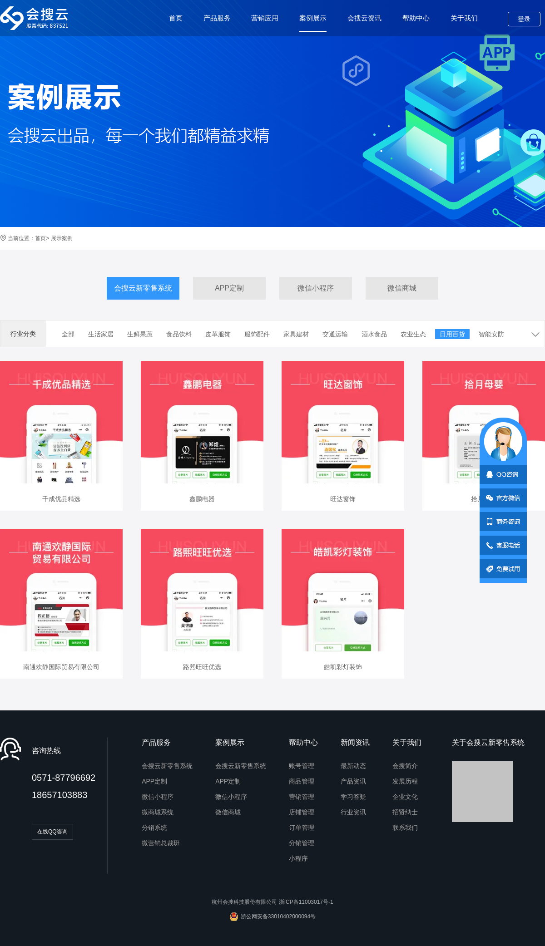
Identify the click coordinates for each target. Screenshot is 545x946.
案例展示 (313, 23)
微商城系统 (157, 812)
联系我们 (405, 827)
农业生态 (413, 334)
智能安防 (491, 334)
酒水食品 (374, 334)
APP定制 (229, 288)
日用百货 (452, 334)
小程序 (298, 858)
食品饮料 (179, 334)
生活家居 (101, 334)
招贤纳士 (405, 812)
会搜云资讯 (364, 18)
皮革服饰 (218, 334)
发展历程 (405, 781)
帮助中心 (416, 18)
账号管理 (301, 765)
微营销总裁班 (161, 843)
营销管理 (301, 796)
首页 (176, 18)
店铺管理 (301, 812)
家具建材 (296, 334)
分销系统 (154, 827)
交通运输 (335, 334)
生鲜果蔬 (140, 334)
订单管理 (301, 827)
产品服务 (217, 18)
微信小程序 (315, 288)
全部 (68, 334)
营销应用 (264, 18)
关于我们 (464, 18)
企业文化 (405, 796)
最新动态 (353, 765)
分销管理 (301, 843)
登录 (524, 19)
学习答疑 (353, 796)
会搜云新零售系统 (143, 288)
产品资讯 (353, 781)
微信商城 (401, 288)
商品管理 (301, 781)
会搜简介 (405, 765)
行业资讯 (353, 812)
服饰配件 (257, 334)
